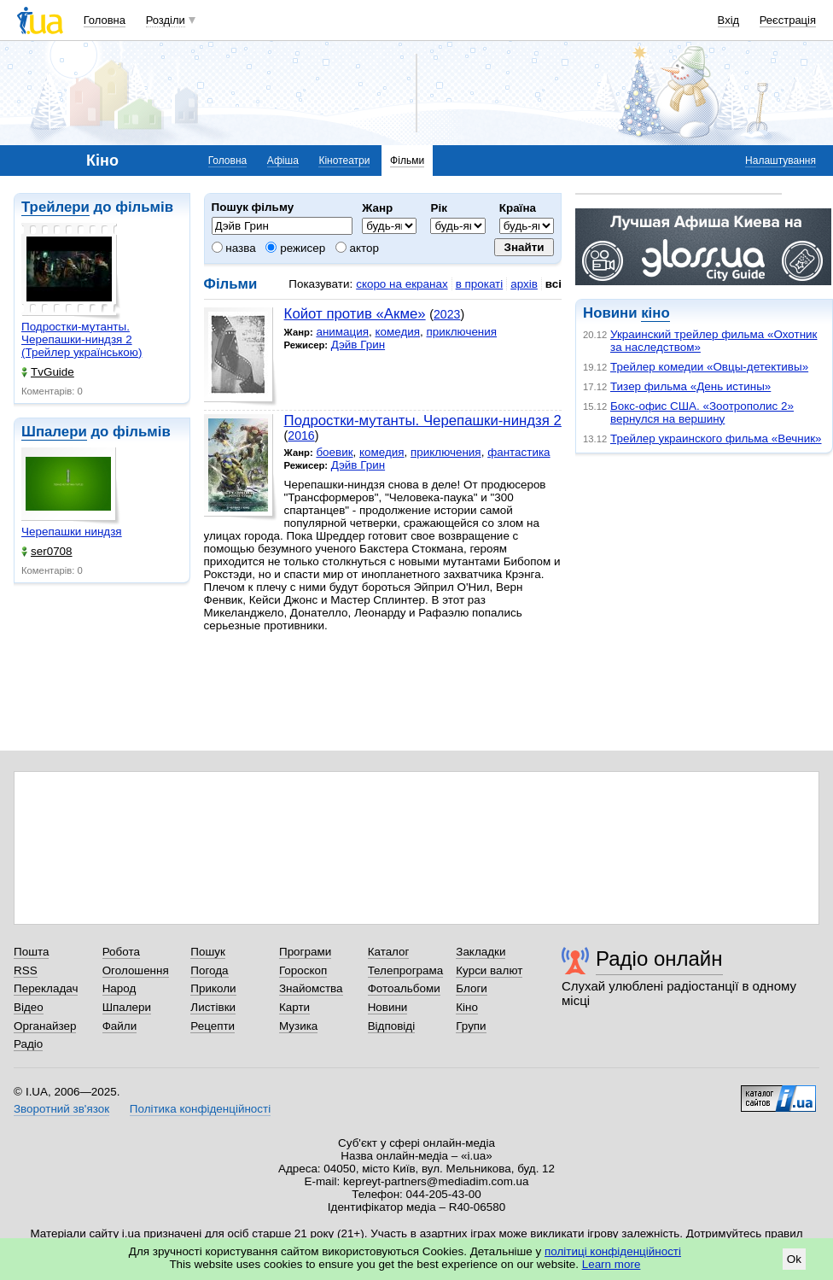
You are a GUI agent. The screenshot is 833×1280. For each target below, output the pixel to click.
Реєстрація (788, 20)
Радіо (28, 1043)
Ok (794, 1259)
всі (553, 284)
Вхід (729, 20)
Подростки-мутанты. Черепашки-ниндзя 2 (423, 420)
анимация (342, 331)
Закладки (480, 951)
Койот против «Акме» (355, 314)
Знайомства (311, 988)
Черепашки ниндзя (71, 531)
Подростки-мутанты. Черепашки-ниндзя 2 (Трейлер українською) (81, 339)
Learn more (611, 1264)
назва (234, 248)
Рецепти (212, 1026)
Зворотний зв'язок (61, 1108)
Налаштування (780, 161)
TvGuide (47, 371)
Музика (298, 1026)
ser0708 (47, 551)
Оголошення (135, 970)
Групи (471, 1026)
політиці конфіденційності (613, 1251)
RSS (26, 970)
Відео (29, 1007)
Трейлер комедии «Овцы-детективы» (709, 366)
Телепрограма (406, 970)
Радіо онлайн (659, 958)
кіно (655, 313)
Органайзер (45, 1026)
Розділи (165, 20)
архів (524, 284)
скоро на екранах (401, 284)
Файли (119, 1026)
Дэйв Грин (358, 344)
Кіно (467, 1007)
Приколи (213, 988)
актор (357, 248)
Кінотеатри (344, 161)
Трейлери (55, 207)
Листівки (213, 1007)
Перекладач (46, 988)
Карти (294, 1007)
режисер (295, 248)
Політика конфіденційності (200, 1108)
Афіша (283, 161)
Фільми (407, 161)
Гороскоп (303, 970)
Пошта (31, 951)
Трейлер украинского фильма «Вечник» (716, 438)
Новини (388, 1007)
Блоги (471, 988)
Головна (104, 20)
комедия (397, 331)
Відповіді (392, 1026)
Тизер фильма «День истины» (690, 386)
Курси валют (489, 970)
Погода (209, 970)
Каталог (389, 951)
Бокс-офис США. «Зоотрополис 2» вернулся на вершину (702, 412)
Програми (305, 951)
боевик (334, 452)
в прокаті (480, 284)
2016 (301, 435)
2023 (447, 314)
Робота (121, 951)
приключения (461, 331)
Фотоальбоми (404, 988)
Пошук (207, 951)
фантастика (518, 452)
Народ (119, 988)
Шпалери (54, 432)
